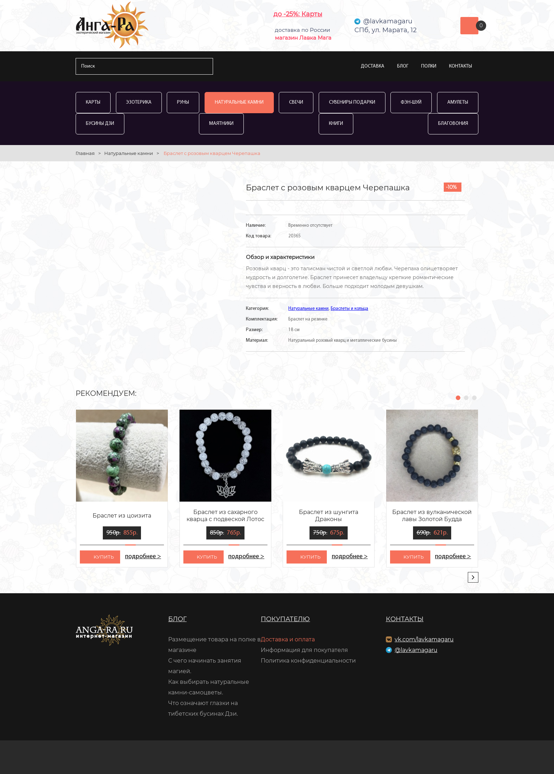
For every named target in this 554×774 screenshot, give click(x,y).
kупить (104, 557)
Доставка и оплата (288, 639)
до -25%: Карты (297, 14)
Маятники (221, 123)
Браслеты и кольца (349, 308)
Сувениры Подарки (352, 102)
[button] (458, 397)
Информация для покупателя (304, 650)
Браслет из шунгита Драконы (328, 515)
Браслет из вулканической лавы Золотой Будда (432, 515)
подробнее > (142, 556)
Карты (93, 102)
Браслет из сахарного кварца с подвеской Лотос (225, 515)
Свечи (296, 102)
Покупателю (285, 619)
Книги (336, 123)
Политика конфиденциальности (308, 660)
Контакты (460, 66)
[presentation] (473, 577)
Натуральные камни (239, 102)
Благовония (453, 123)
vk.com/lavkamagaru (424, 639)
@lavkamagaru (416, 650)
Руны (183, 102)
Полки (428, 66)
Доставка (372, 66)
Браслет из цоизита (122, 515)
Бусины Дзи (100, 123)
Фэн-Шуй (411, 102)
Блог (402, 66)
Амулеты (457, 102)
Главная (85, 153)
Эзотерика (139, 102)
